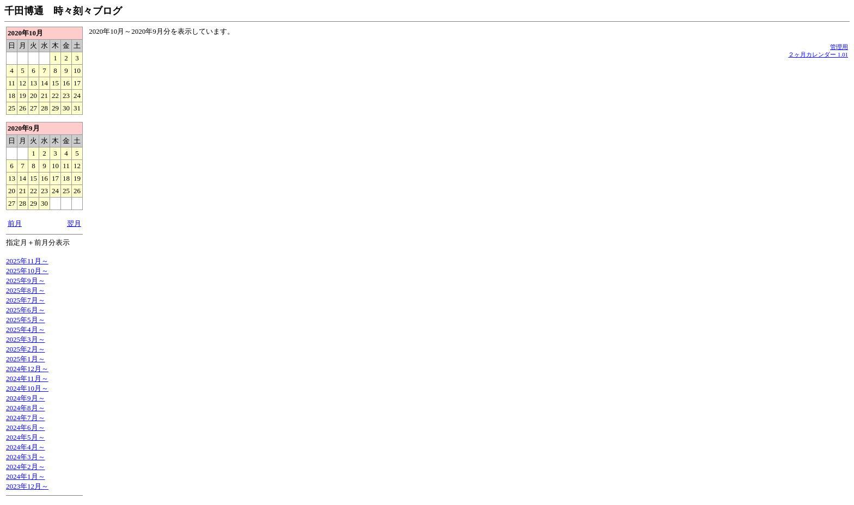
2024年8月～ (25, 408)
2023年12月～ (27, 486)
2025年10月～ (27, 271)
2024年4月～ (25, 447)
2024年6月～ (25, 427)
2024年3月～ (25, 457)
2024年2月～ (25, 467)
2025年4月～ (25, 329)
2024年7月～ (25, 418)
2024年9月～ (25, 398)
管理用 (839, 47)
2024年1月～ (25, 476)
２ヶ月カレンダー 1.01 (818, 54)
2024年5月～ (25, 437)
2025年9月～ (25, 280)
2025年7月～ (25, 300)
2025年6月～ (25, 310)
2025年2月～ (25, 349)
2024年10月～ (27, 388)
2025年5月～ (25, 320)
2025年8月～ (25, 290)
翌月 (74, 223)
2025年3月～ (25, 339)
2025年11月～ (27, 261)
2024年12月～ (27, 369)
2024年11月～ (27, 378)
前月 (15, 223)
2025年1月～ (25, 359)
